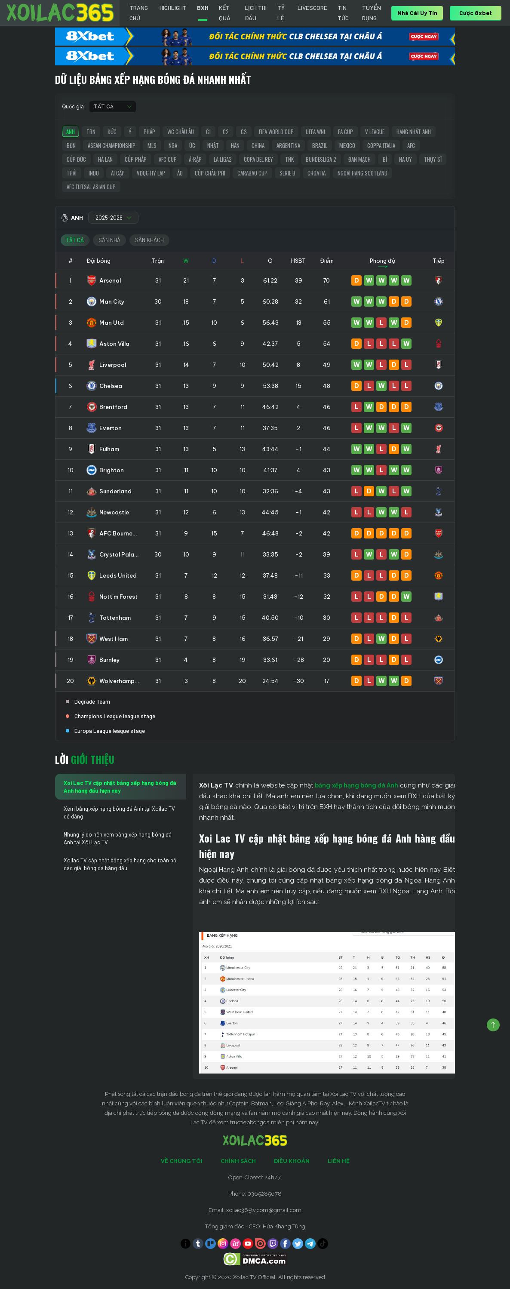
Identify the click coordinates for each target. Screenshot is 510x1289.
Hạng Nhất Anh (413, 131)
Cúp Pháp (136, 159)
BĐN (71, 145)
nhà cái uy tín (417, 12)
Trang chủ (138, 13)
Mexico (347, 145)
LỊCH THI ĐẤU (256, 13)
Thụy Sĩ (433, 159)
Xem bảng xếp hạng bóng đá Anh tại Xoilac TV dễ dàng (119, 812)
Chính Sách (238, 1161)
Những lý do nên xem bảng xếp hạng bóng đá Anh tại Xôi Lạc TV (118, 838)
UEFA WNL (316, 131)
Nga (173, 145)
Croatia (316, 173)
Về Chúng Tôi (182, 1161)
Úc (192, 145)
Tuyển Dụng (371, 13)
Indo (94, 173)
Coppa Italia (381, 145)
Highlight (173, 7)
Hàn (235, 145)
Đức (112, 131)
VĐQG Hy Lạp (151, 173)
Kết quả (224, 13)
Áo (180, 173)
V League (374, 131)
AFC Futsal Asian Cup (91, 186)
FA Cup (345, 131)
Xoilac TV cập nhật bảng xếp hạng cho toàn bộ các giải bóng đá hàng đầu (120, 864)
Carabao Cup (252, 173)
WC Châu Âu (180, 131)
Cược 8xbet (475, 12)
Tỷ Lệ (281, 13)
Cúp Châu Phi (210, 173)
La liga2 (223, 159)
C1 (208, 131)
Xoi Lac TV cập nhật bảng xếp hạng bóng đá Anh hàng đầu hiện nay (120, 786)
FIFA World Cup (276, 131)
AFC (411, 145)
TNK (289, 159)
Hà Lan (105, 159)
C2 (226, 131)
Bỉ (385, 159)
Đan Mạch (359, 159)
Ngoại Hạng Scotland (362, 173)
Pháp (149, 131)
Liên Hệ (339, 1161)
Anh (70, 131)
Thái (72, 173)
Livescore (312, 7)
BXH (203, 7)
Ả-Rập (195, 159)
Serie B (287, 173)
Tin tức (343, 13)
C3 (244, 131)
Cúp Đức (76, 159)
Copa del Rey (258, 159)
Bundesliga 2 (321, 159)
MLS (152, 145)
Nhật (213, 145)
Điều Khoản (292, 1161)
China (258, 145)
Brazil (319, 145)
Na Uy (405, 159)
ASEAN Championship (111, 145)
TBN (90, 131)
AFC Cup (168, 159)
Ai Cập (118, 173)
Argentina (288, 145)
